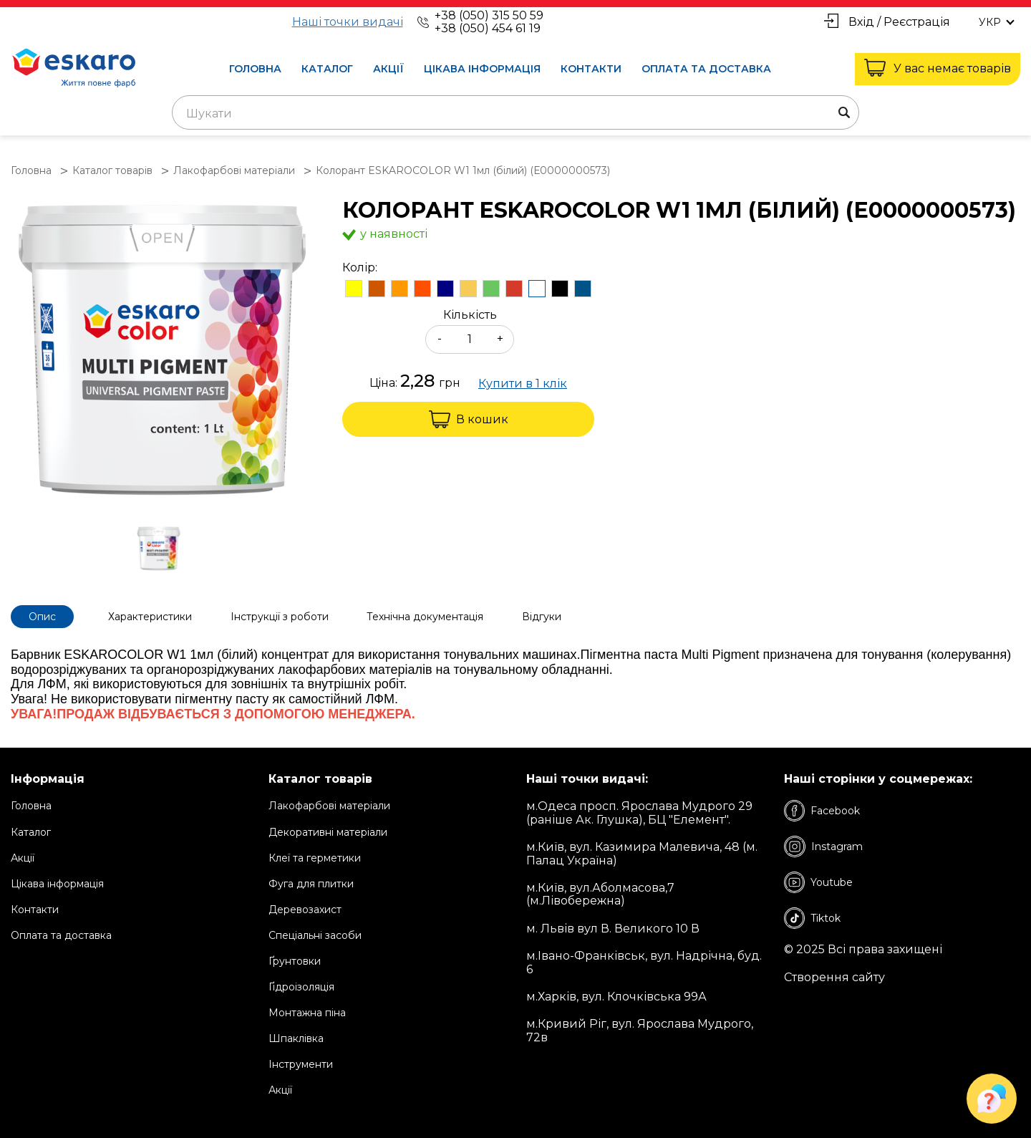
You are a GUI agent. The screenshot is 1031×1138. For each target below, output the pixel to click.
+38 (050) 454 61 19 (488, 28)
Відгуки (543, 616)
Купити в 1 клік (522, 383)
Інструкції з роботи (280, 616)
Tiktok (812, 918)
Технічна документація (426, 616)
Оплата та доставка (706, 68)
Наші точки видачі (347, 22)
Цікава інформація (482, 68)
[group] (162, 351)
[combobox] (515, 112)
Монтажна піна (307, 1012)
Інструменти (300, 1064)
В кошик (468, 419)
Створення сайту (834, 977)
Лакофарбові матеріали (329, 805)
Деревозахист (305, 909)
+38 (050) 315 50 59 (489, 15)
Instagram (823, 846)
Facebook (822, 810)
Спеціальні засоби (315, 935)
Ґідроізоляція (301, 987)
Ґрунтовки (294, 961)
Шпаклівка (296, 1038)
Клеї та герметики (314, 857)
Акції (388, 68)
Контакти (591, 68)
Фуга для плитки (311, 883)
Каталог (327, 68)
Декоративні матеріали (327, 831)
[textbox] (515, 114)
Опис (42, 616)
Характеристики (151, 616)
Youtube (818, 882)
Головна (255, 68)
